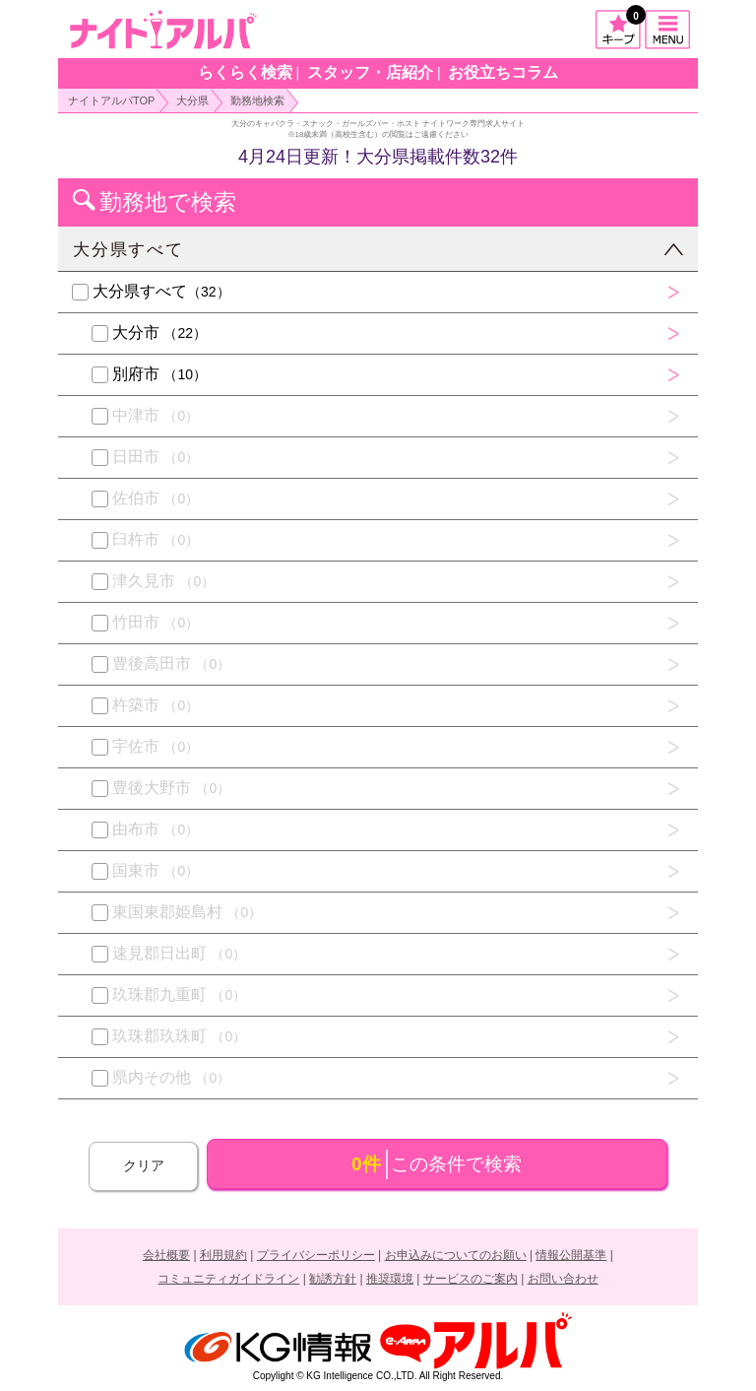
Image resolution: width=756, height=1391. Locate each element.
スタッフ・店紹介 (370, 72)
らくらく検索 (245, 72)
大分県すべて (128, 249)
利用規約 (223, 1255)
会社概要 (166, 1255)
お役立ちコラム (503, 72)
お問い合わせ (563, 1279)
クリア (143, 1165)
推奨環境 (389, 1279)
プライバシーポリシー (316, 1255)
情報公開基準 (571, 1255)
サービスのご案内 (470, 1279)
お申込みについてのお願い (456, 1255)
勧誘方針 (332, 1279)
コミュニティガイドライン (228, 1279)
